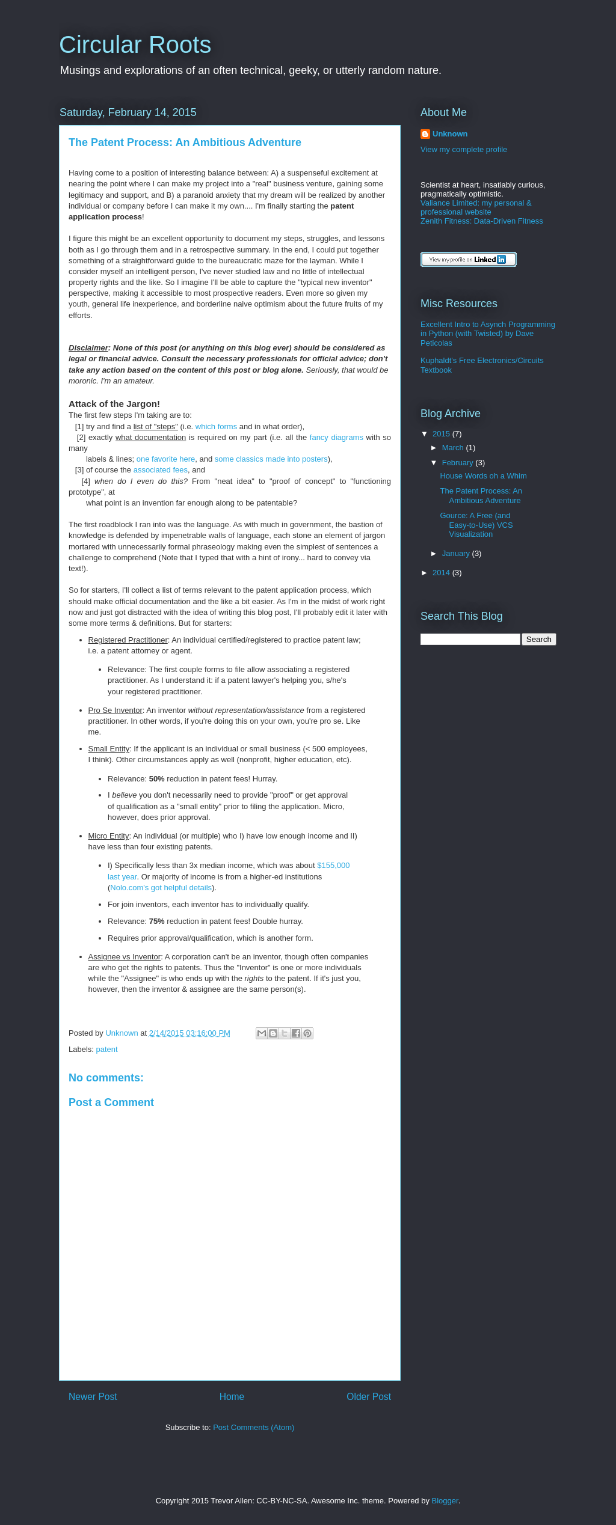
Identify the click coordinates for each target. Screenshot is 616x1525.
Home (232, 1397)
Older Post (368, 1397)
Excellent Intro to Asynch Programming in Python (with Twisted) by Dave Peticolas (487, 333)
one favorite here (166, 458)
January (457, 553)
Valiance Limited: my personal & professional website (476, 207)
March (454, 447)
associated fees (161, 469)
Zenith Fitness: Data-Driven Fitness (481, 220)
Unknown (450, 133)
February (459, 462)
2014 (442, 572)
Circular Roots (135, 44)
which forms (216, 426)
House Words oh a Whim (483, 475)
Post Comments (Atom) (253, 1427)
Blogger (445, 1500)
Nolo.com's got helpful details (161, 887)
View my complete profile (463, 149)
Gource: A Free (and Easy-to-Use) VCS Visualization (476, 525)
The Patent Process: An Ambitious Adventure (481, 495)
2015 (442, 433)
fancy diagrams (336, 437)
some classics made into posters (271, 458)
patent (107, 1049)
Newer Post (93, 1397)
